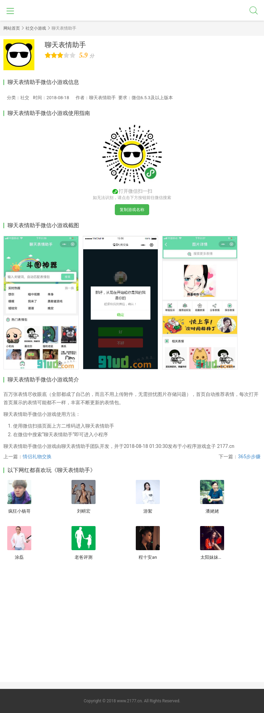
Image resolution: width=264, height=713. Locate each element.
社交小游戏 (35, 28)
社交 (24, 97)
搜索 (254, 10)
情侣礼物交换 (37, 456)
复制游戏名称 (132, 209)
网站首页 (11, 28)
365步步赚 (249, 456)
